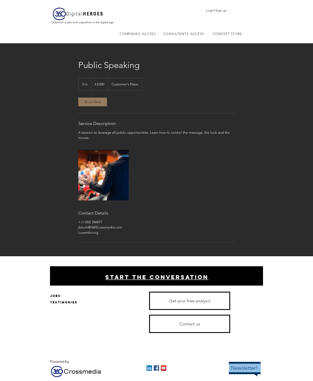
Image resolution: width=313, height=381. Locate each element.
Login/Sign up (216, 10)
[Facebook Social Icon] (156, 368)
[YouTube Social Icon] (163, 368)
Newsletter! (244, 368)
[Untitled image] (103, 175)
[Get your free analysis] (189, 301)
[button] (189, 324)
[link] (92, 102)
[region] (156, 276)
